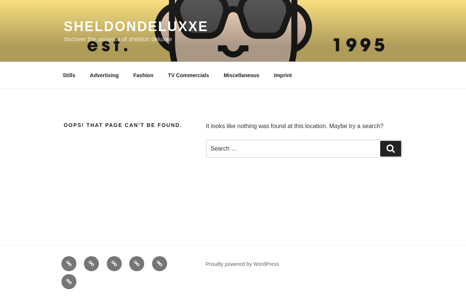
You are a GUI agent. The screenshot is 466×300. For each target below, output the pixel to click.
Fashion (143, 75)
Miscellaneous (242, 75)
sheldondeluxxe (136, 26)
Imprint (283, 75)
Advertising (104, 75)
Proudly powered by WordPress (242, 264)
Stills (69, 75)
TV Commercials (188, 75)
